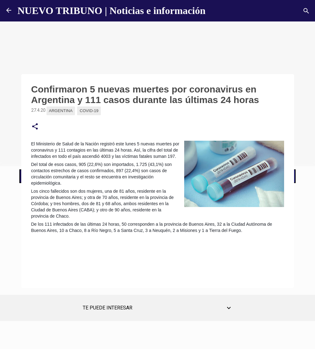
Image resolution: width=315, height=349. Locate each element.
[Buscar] (306, 10)
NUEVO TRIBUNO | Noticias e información (111, 10)
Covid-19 (89, 110)
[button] (35, 127)
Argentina (61, 110)
